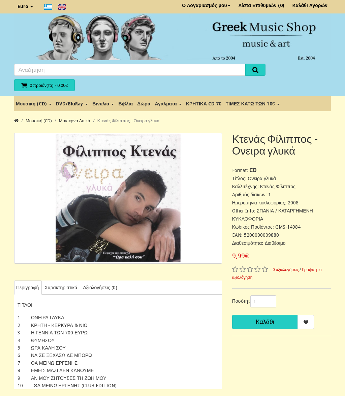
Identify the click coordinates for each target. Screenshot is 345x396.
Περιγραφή (27, 287)
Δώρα (143, 103)
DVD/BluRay (72, 103)
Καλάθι (265, 321)
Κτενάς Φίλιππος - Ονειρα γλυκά (128, 120)
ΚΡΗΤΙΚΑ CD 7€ (203, 103)
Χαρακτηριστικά (60, 287)
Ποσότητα (238, 301)
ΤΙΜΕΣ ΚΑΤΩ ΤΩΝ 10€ (253, 103)
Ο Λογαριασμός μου (206, 5)
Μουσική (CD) (34, 103)
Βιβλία (125, 103)
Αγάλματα (168, 103)
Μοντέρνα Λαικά (74, 120)
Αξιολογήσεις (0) (100, 287)
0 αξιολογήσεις (286, 269)
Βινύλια (103, 103)
